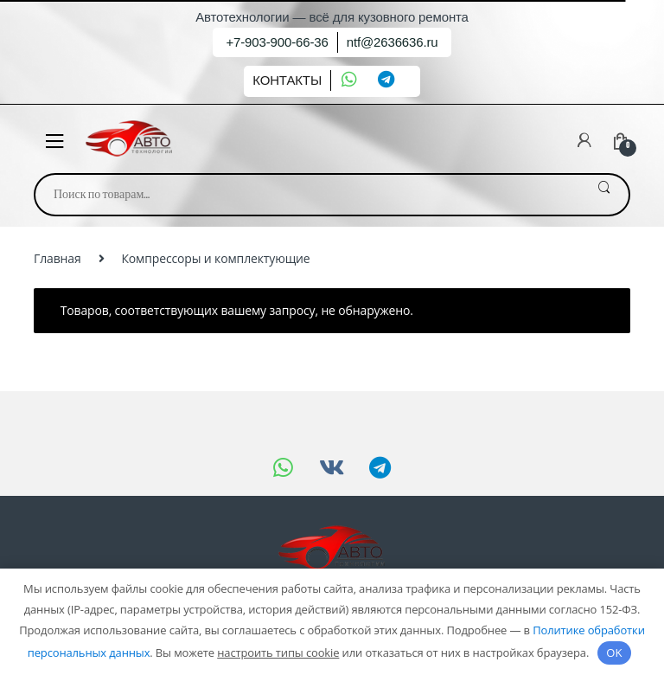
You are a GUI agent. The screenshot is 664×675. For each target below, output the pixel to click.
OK (614, 652)
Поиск (604, 195)
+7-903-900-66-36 (277, 42)
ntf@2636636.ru (392, 42)
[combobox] (307, 195)
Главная (57, 258)
